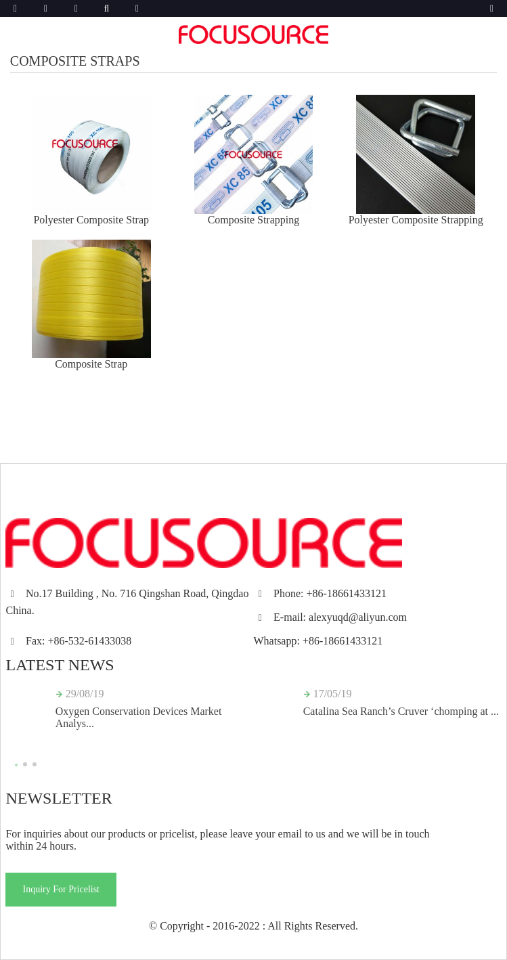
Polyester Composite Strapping (416, 219)
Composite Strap (91, 364)
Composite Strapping (254, 219)
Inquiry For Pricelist (61, 889)
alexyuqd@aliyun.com (358, 617)
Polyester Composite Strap (91, 219)
